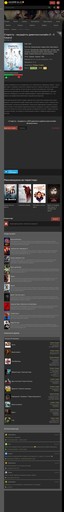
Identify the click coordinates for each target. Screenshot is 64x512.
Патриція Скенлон (48, 54)
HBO (42, 56)
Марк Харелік (48, 52)
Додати (55, 219)
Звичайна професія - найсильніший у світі (20, 459)
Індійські (32, 25)
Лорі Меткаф (34, 50)
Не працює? (56, 128)
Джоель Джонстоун (35, 54)
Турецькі (20, 25)
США (26, 44)
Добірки (44, 25)
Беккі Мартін (54, 47)
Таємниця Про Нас (12, 468)
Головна (6, 21)
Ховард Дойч (45, 47)
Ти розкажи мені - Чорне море (16, 440)
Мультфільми (35, 21)
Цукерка (8, 487)
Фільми (15, 21)
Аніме (58, 21)
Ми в (12, 171)
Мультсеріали (47, 21)
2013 (29, 44)
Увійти (51, 3)
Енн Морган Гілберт (37, 52)
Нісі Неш (53, 50)
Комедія (37, 56)
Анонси (56, 25)
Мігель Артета (36, 47)
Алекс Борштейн (44, 50)
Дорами (8, 25)
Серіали (24, 21)
